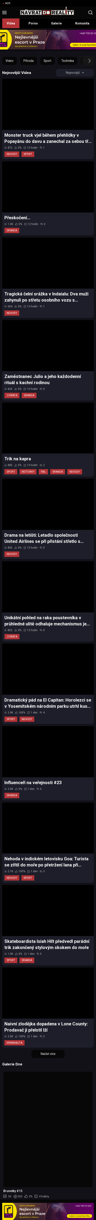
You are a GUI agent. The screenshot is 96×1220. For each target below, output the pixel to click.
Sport (47, 61)
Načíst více (48, 1054)
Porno (33, 23)
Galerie (56, 23)
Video (9, 61)
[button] (85, 61)
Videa (11, 23)
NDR (6, 3)
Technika (67, 61)
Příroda (28, 61)
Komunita (82, 23)
